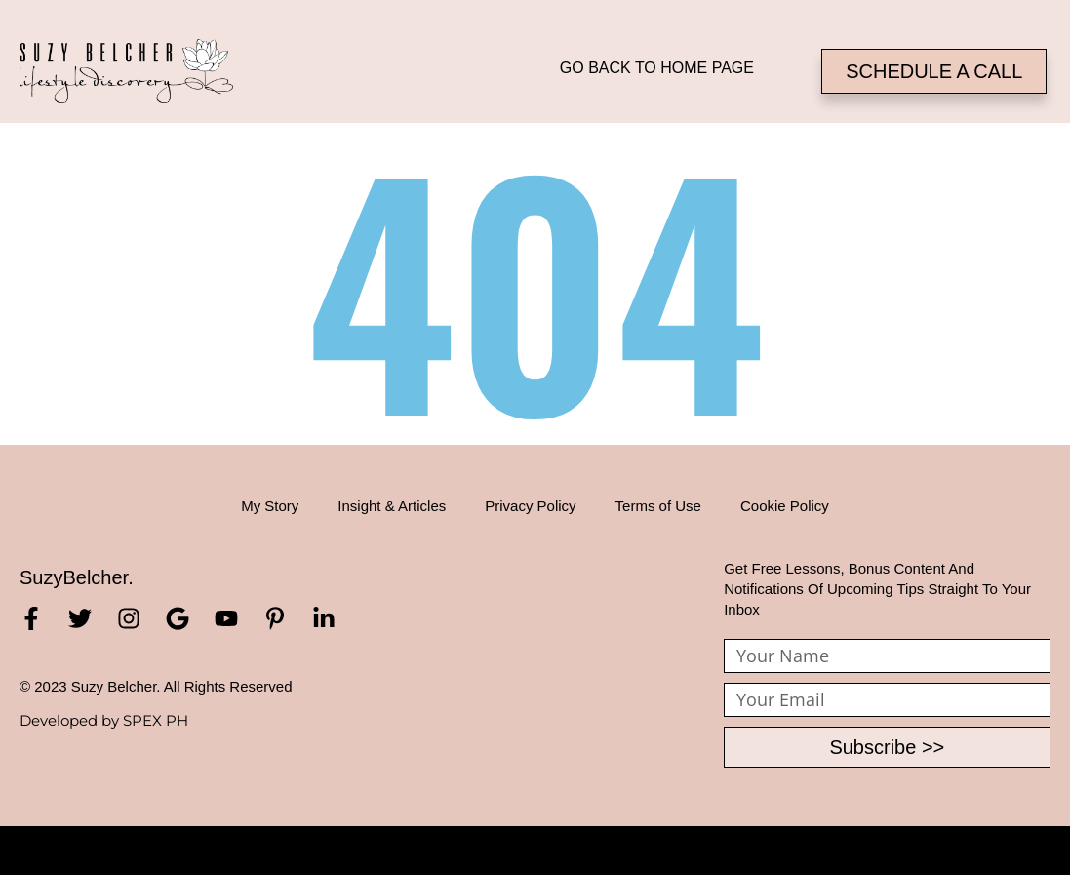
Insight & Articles (391, 505)
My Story (269, 505)
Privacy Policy (530, 505)
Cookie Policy (784, 505)
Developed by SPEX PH (104, 720)
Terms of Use (658, 505)
